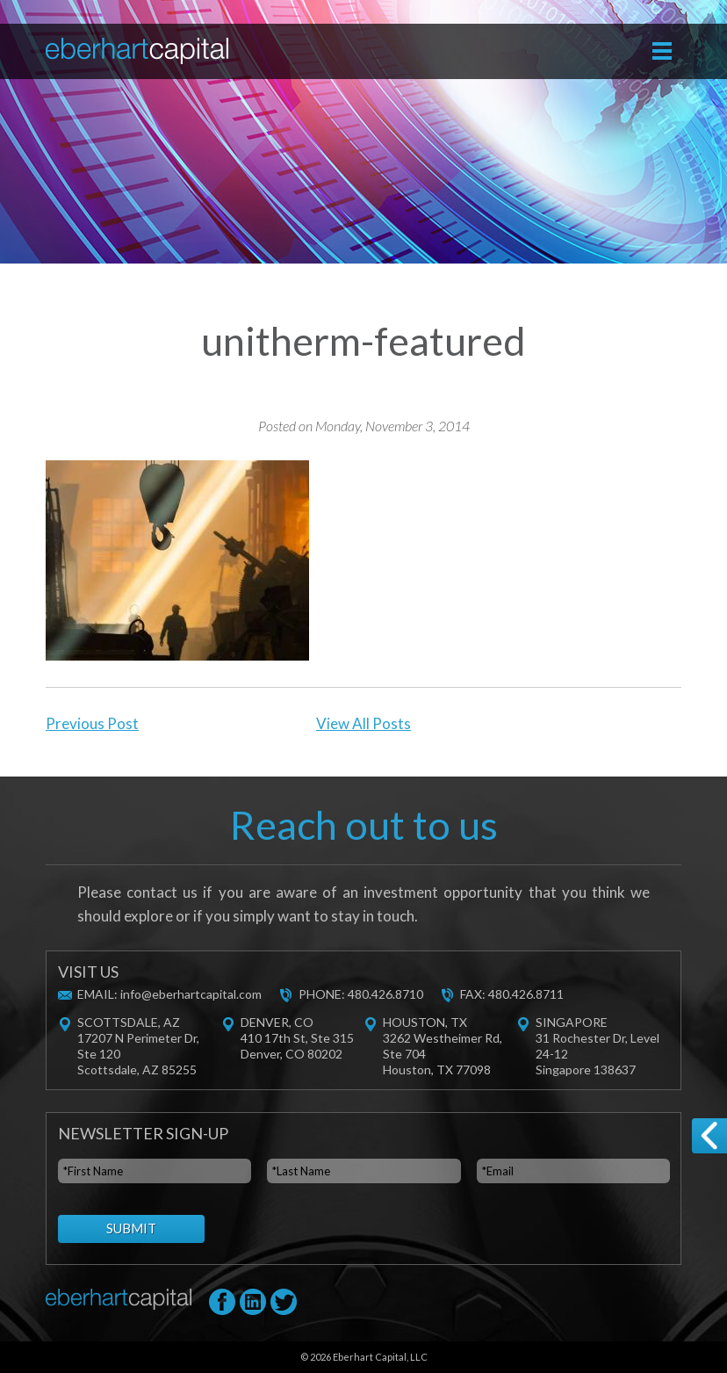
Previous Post (92, 723)
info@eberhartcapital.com (191, 993)
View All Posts (363, 723)
